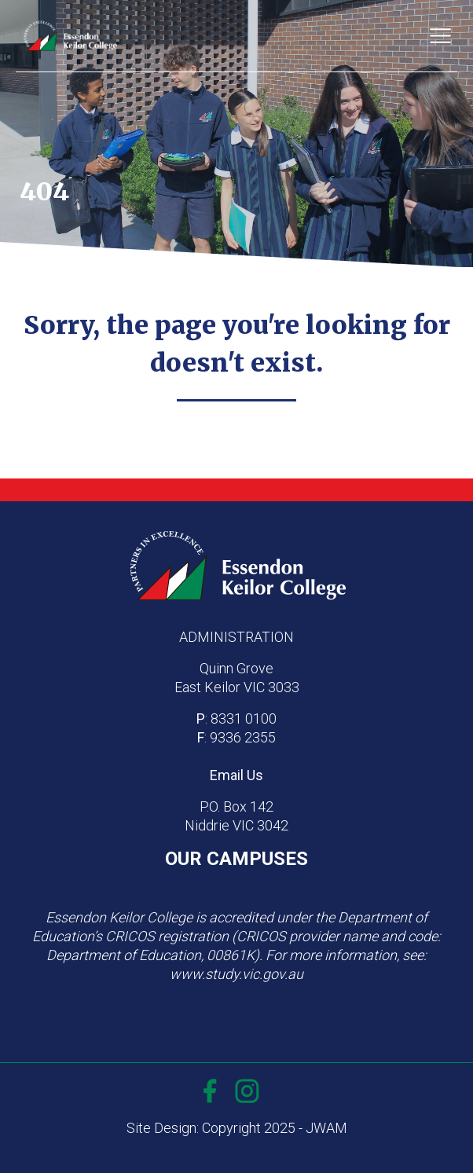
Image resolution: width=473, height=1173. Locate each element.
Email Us (236, 775)
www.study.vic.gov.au (236, 974)
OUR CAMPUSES (236, 859)
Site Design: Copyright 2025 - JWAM (236, 1128)
